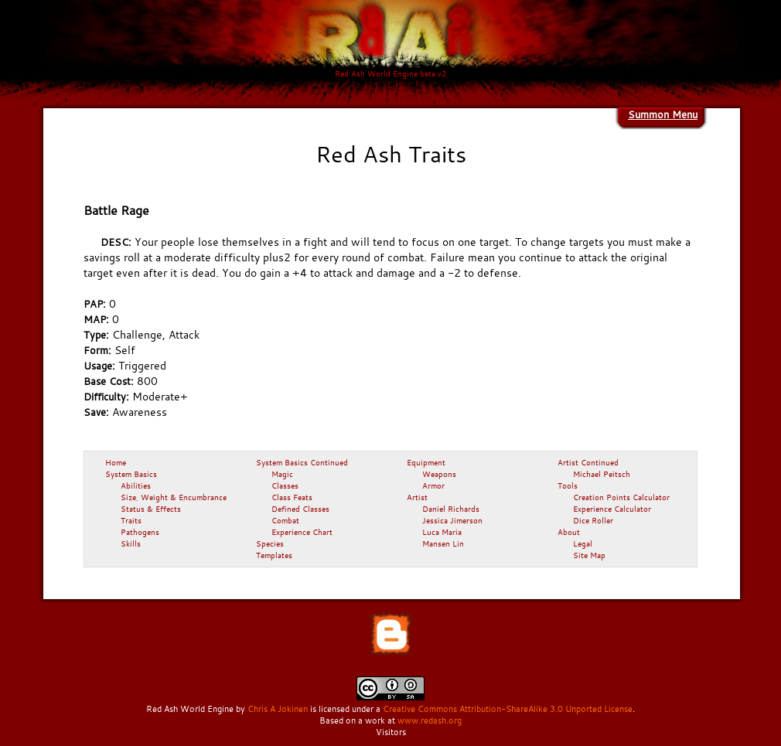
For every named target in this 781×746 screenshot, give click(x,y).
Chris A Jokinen (277, 708)
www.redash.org (429, 720)
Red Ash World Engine (190, 708)
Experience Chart (302, 531)
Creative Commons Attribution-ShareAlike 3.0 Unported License (508, 708)
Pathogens (140, 531)
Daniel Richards (450, 508)
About (569, 531)
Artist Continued (588, 462)
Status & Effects (151, 508)
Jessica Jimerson (452, 520)
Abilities (136, 485)
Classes (284, 485)
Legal (582, 543)
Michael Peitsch (601, 473)
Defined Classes (300, 508)
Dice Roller (593, 520)
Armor (433, 485)
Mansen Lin (443, 543)
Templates (274, 555)
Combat (285, 520)
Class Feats (291, 497)
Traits (131, 520)
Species (270, 543)
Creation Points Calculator (621, 497)
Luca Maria (442, 531)
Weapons (439, 473)
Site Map (589, 555)
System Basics (131, 473)
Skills (131, 543)
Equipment (426, 462)
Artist (417, 497)
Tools (568, 485)
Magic (282, 473)
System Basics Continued (302, 462)
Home (115, 462)
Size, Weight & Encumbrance (174, 497)
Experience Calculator (612, 508)
